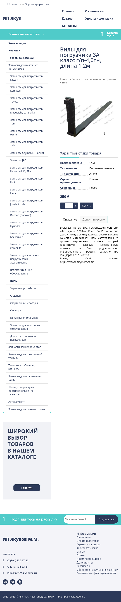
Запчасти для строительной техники (25, 356)
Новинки (14, 50)
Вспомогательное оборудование (21, 271)
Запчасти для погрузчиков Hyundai (26, 224)
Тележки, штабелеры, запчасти (21, 367)
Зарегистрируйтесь (37, 4)
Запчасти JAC (18, 160)
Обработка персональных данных (97, 569)
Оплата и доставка (99, 19)
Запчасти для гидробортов (24, 347)
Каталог (68, 19)
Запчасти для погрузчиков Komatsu (26, 88)
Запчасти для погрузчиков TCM (26, 121)
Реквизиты (83, 566)
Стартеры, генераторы (24, 303)
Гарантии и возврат (89, 544)
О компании (94, 11)
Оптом (81, 555)
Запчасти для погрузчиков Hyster (26, 132)
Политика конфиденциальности (96, 573)
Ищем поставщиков (89, 558)
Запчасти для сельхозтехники (26, 409)
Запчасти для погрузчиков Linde (26, 191)
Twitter (10, 579)
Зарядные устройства (23, 288)
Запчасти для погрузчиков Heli (26, 180)
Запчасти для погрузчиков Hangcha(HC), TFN (26, 169)
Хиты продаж (17, 43)
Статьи (81, 551)
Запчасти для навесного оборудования (25, 326)
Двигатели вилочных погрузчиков (23, 337)
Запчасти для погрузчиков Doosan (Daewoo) (26, 213)
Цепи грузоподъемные (24, 317)
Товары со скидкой (21, 58)
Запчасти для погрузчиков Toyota (26, 99)
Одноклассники (18, 579)
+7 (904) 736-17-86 (17, 560)
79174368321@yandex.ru (22, 573)
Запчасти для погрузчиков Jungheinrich (26, 202)
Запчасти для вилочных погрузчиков (23, 66)
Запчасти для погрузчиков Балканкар (26, 235)
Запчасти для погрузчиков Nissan (26, 77)
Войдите (14, 4)
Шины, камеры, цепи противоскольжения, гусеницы (21, 390)
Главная (68, 11)
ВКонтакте (3, 579)
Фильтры (15, 310)
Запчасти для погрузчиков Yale (26, 143)
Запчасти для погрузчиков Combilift (26, 246)
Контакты (69, 26)
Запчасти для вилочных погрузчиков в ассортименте (24, 259)
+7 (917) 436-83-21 (17, 566)
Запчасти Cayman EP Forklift (27, 153)
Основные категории (24, 34)
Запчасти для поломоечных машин (25, 377)
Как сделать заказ (87, 548)
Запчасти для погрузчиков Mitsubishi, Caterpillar (26, 110)
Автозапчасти (16, 401)
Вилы (13, 281)
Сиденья (15, 295)
